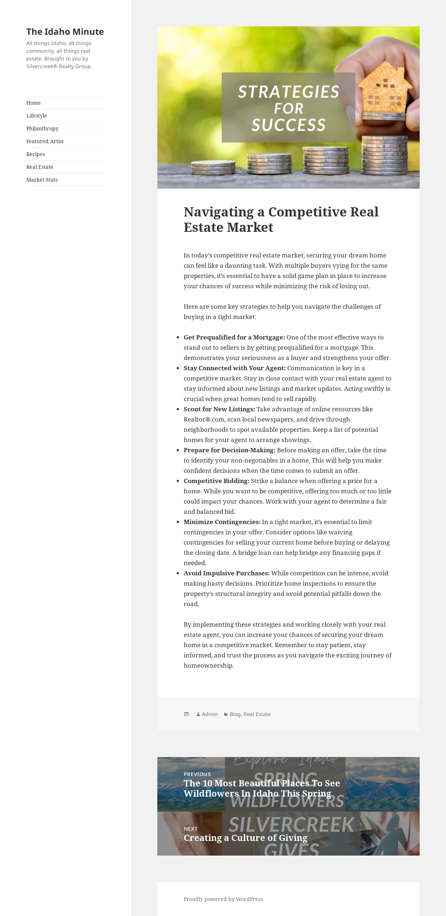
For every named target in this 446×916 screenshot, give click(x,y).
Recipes (35, 154)
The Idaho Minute (65, 31)
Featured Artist (45, 141)
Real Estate (39, 166)
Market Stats (41, 179)
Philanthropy (42, 128)
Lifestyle (36, 115)
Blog (235, 714)
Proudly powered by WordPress (223, 898)
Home (33, 102)
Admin (210, 714)
